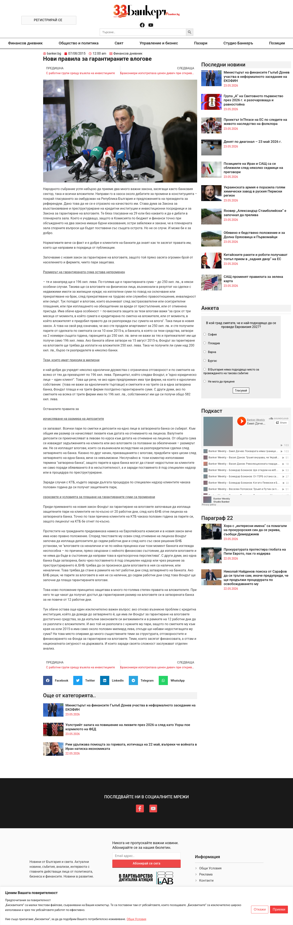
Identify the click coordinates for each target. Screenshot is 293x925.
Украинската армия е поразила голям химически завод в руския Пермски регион (254, 191)
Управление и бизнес (159, 43)
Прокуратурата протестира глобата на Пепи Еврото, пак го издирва (255, 551)
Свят (119, 43)
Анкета (210, 308)
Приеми (279, 909)
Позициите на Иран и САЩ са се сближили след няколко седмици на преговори (253, 168)
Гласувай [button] (241, 390)
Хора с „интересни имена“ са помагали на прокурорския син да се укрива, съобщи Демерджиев (255, 530)
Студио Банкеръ (238, 43)
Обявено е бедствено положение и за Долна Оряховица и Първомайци (254, 235)
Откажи (260, 909)
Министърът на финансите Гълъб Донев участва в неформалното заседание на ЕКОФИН (257, 76)
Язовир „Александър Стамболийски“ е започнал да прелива (255, 213)
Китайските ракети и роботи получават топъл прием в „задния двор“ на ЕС (256, 257)
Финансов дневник (25, 43)
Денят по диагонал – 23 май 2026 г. (253, 142)
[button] (57, 680)
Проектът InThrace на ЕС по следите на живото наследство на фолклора (255, 122)
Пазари (200, 43)
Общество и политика (79, 43)
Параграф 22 (217, 518)
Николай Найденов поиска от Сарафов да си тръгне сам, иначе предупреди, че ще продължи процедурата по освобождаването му (256, 577)
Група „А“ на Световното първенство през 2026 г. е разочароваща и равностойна (253, 100)
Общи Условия (136, 919)
